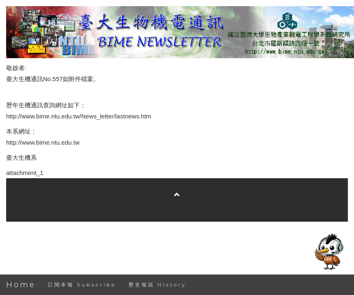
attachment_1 (24, 172)
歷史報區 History (157, 284)
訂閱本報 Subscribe (82, 284)
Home (21, 284)
